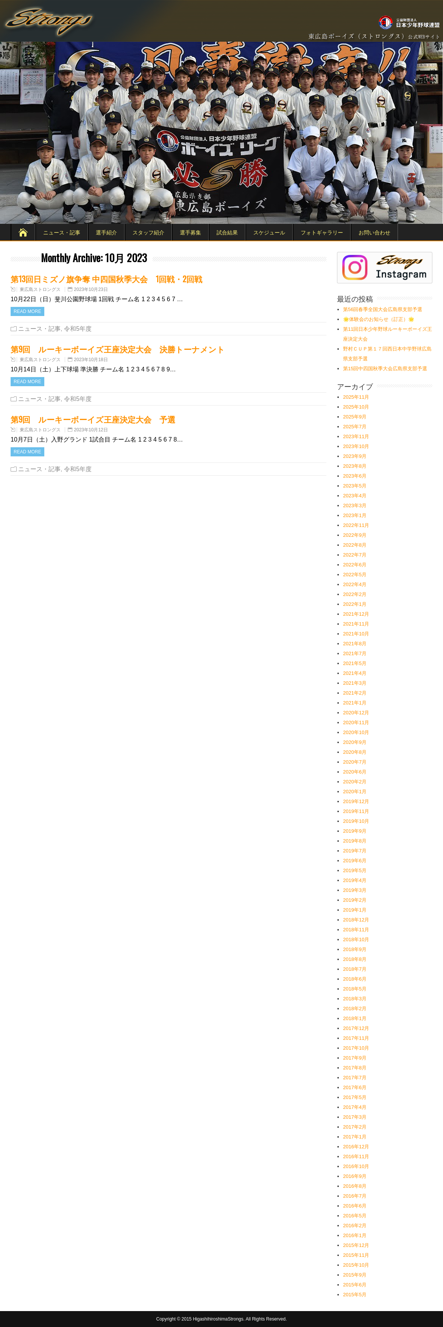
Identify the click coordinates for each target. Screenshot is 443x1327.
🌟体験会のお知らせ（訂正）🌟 (378, 319)
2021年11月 (356, 624)
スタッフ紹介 (148, 232)
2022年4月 (355, 584)
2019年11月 (356, 811)
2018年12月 (356, 920)
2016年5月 (355, 1216)
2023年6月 (355, 476)
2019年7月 (355, 851)
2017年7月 (355, 1077)
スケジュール (269, 232)
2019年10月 (356, 821)
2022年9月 (355, 535)
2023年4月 (355, 495)
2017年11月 (356, 1038)
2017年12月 (356, 1028)
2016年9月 (355, 1176)
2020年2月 (355, 782)
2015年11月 (356, 1255)
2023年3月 (355, 505)
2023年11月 (356, 436)
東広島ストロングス (40, 289)
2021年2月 (355, 693)
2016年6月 (355, 1206)
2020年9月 (355, 742)
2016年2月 (355, 1225)
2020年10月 (356, 732)
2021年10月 (356, 634)
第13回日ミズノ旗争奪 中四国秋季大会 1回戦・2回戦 (106, 279)
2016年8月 (355, 1186)
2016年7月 (355, 1196)
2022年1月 (355, 604)
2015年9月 (355, 1275)
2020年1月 (355, 791)
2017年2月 (355, 1127)
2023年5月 (355, 486)
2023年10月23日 (91, 289)
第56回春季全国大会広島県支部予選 (382, 309)
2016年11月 (356, 1156)
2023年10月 (356, 446)
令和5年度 (78, 328)
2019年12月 (356, 801)
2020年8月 (355, 752)
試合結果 (227, 232)
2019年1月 (355, 910)
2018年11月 (356, 929)
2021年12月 (356, 614)
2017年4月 (355, 1107)
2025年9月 (355, 417)
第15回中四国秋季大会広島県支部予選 (385, 368)
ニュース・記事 (61, 232)
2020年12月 (356, 712)
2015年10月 (356, 1265)
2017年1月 (355, 1137)
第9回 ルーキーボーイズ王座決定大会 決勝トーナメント (118, 349)
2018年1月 (355, 1018)
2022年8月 (355, 545)
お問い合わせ (374, 232)
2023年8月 (355, 466)
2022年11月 (356, 525)
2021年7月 (355, 653)
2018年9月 (355, 949)
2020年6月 (355, 772)
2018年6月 (355, 979)
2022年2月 (355, 594)
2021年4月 (355, 673)
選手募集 (190, 232)
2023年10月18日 (91, 359)
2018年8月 (355, 959)
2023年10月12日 (91, 429)
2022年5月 (355, 574)
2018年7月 (355, 969)
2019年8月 (355, 841)
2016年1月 (355, 1235)
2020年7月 (355, 762)
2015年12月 (356, 1245)
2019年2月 (355, 900)
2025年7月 (355, 426)
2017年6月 (355, 1087)
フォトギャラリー (322, 232)
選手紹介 (106, 232)
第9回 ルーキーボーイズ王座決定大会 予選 (93, 419)
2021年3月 (355, 683)
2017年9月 (355, 1058)
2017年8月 (355, 1068)
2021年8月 (355, 643)
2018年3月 (355, 999)
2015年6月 (355, 1285)
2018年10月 (356, 939)
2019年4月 (355, 880)
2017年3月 (355, 1117)
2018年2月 (355, 1008)
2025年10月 (356, 407)
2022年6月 (355, 565)
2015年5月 (355, 1294)
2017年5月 (355, 1097)
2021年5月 (355, 663)
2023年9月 (355, 456)
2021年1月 (355, 703)
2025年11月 (356, 397)
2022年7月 (355, 555)
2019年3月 (355, 890)
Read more (27, 311)
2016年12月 (356, 1146)
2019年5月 (355, 870)
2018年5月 (355, 989)
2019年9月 (355, 831)
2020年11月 (356, 722)
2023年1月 (355, 515)
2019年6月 (355, 860)
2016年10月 (356, 1166)
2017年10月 (356, 1048)
